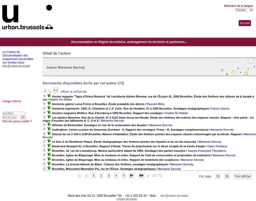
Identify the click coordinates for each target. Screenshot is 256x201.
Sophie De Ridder (60, 99)
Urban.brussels (127, 199)
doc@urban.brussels (174, 195)
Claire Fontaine (217, 146)
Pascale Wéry (156, 104)
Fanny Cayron (220, 108)
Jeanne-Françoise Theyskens (207, 150)
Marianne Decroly (112, 120)
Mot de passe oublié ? (17, 121)
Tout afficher (243, 176)
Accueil (245, 23)
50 (227, 176)
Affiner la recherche (73, 91)
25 (217, 176)
